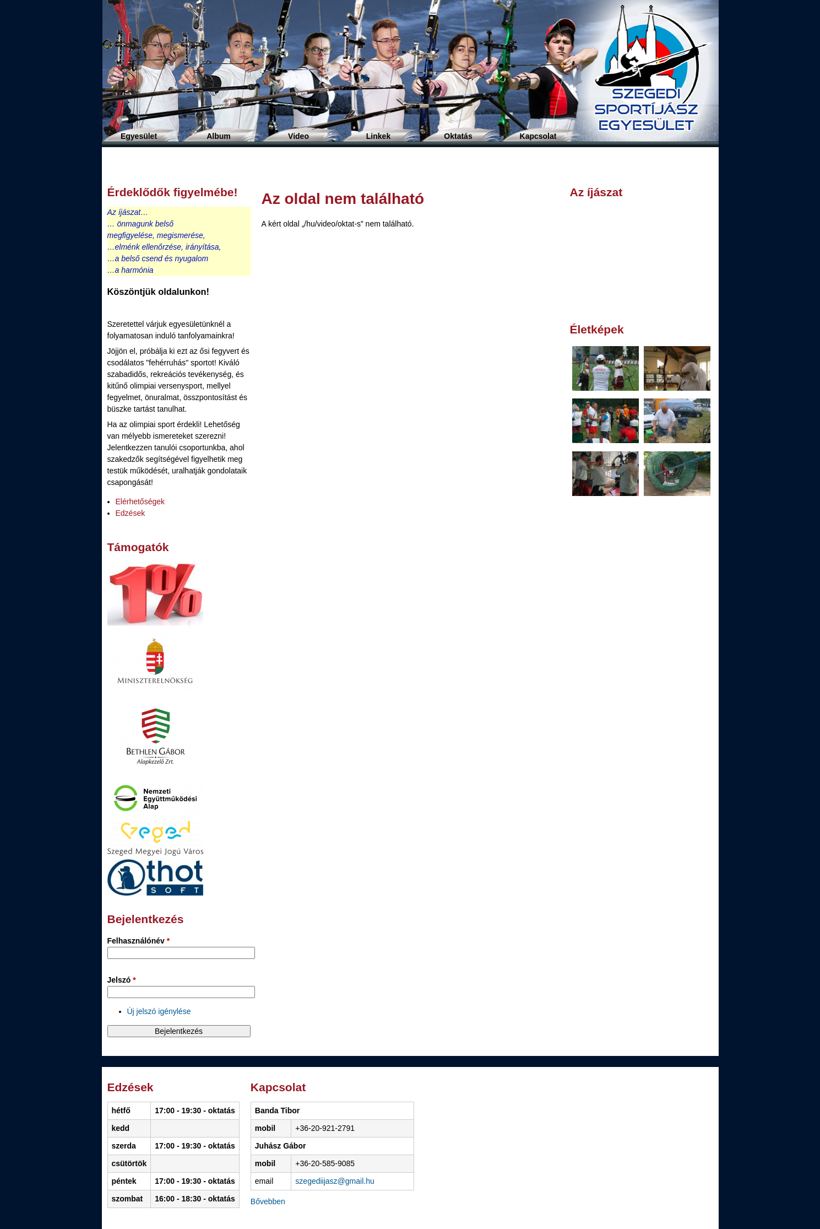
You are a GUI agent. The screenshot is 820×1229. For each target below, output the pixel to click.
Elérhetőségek (140, 501)
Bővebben (268, 1201)
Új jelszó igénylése (159, 1011)
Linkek (378, 136)
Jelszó (121, 979)
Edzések (130, 513)
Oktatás (458, 136)
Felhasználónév (138, 940)
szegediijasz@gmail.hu (334, 1181)
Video (298, 136)
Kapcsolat (538, 136)
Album (219, 136)
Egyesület (139, 136)
